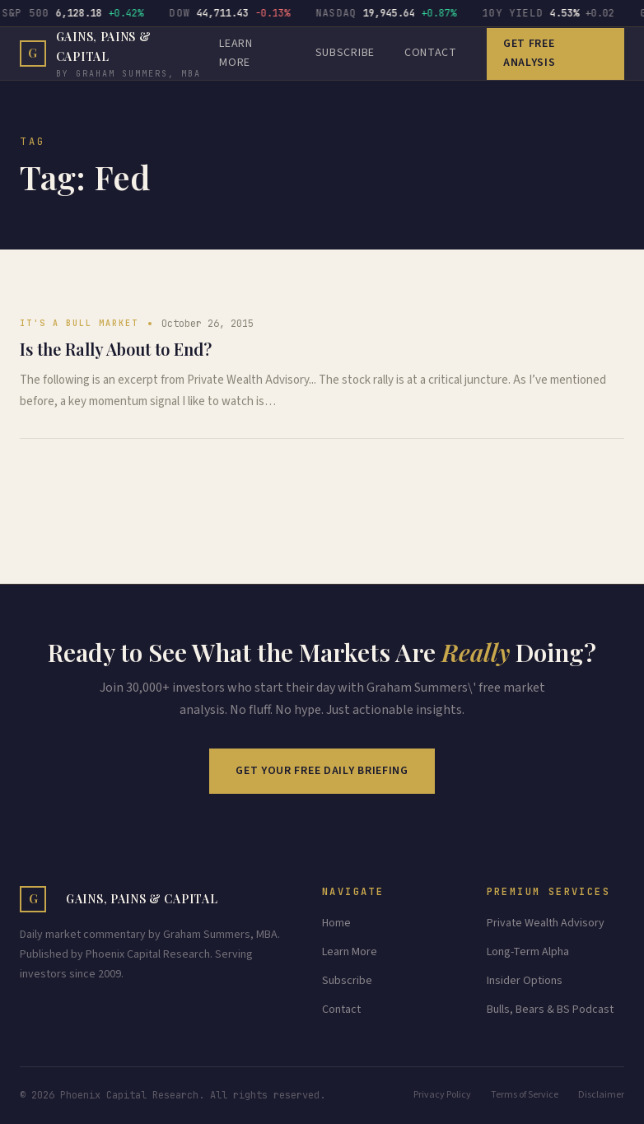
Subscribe (345, 52)
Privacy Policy (442, 1095)
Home (336, 923)
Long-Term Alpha (528, 952)
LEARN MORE (236, 53)
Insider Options (524, 980)
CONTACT (430, 52)
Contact (341, 1009)
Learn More (349, 952)
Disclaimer (601, 1095)
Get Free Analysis (529, 53)
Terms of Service (524, 1095)
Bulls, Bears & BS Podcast (550, 1009)
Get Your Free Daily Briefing (322, 771)
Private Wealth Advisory (545, 923)
